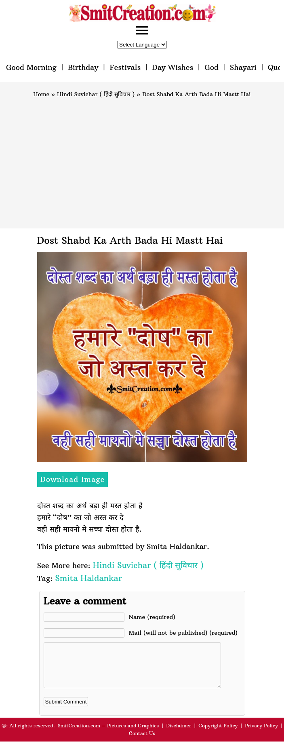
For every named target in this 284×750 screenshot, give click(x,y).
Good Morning (31, 67)
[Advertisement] (142, 159)
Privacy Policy (261, 734)
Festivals (125, 67)
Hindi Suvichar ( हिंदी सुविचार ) (96, 94)
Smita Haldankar (88, 578)
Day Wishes (172, 67)
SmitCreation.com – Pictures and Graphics (108, 734)
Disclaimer (178, 734)
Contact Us (142, 742)
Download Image (72, 479)
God (211, 67)
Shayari (243, 67)
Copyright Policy (218, 734)
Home (41, 94)
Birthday (83, 67)
